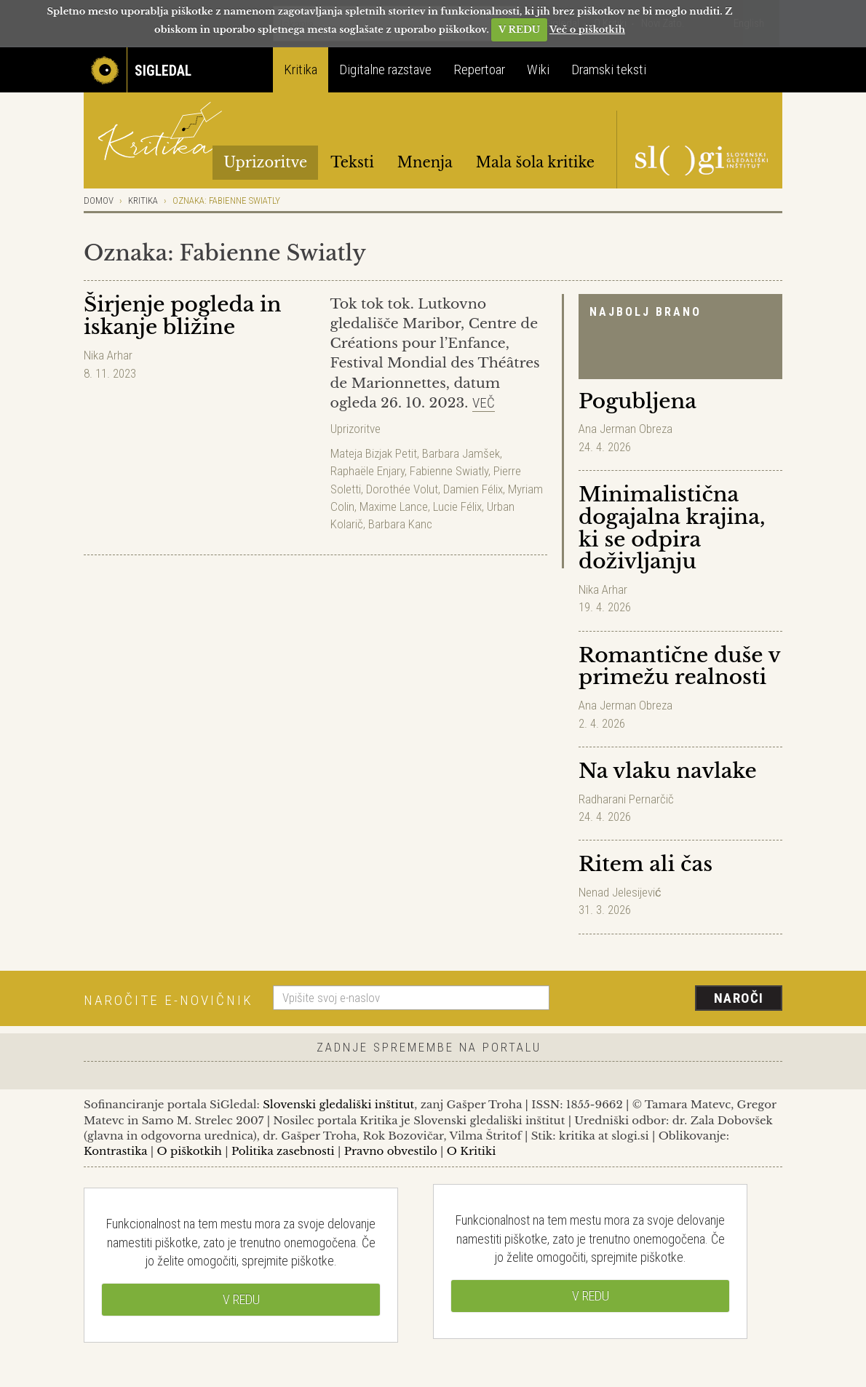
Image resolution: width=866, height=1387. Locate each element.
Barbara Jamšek (461, 453)
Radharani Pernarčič (626, 799)
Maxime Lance (393, 506)
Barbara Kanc (400, 524)
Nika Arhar (603, 589)
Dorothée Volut (402, 489)
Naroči (739, 998)
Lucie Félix (457, 506)
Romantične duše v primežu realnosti (679, 667)
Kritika (300, 69)
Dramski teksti (608, 69)
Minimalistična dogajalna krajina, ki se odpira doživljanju (672, 528)
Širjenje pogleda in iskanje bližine (183, 316)
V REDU (519, 29)
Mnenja (425, 162)
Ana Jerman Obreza (625, 428)
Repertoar (479, 69)
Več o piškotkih (587, 29)
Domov (99, 200)
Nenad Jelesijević (620, 892)
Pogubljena (637, 401)
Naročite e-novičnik (168, 1000)
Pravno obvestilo (390, 1151)
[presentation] (674, 999)
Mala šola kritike (535, 162)
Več (483, 402)
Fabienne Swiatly (449, 471)
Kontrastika (116, 1151)
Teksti (352, 162)
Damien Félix (473, 489)
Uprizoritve (265, 162)
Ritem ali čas (645, 864)
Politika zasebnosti (283, 1151)
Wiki (538, 69)
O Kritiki (471, 1151)
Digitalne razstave (385, 69)
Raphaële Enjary (367, 471)
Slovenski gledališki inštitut (338, 1104)
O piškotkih (188, 1151)
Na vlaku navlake (668, 771)
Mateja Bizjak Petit (373, 453)
